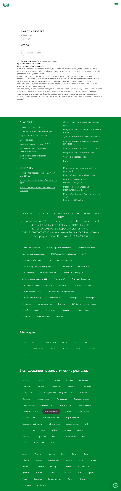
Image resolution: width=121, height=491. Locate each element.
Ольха (54, 436)
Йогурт (70, 479)
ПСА (85, 342)
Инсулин (59, 316)
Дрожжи (25, 473)
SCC (76, 342)
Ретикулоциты (28, 273)
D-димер (61, 304)
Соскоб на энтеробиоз (31, 291)
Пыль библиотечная (51, 418)
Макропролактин (45, 304)
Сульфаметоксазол (81, 399)
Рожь (84, 436)
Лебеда (55, 430)
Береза (57, 380)
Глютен (38, 454)
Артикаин (26, 386)
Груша (91, 473)
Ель (33, 430)
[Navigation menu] (116, 4)
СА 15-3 (53, 348)
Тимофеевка (39, 443)
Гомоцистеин (66, 310)
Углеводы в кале (43, 316)
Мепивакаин (56, 386)
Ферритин (63, 285)
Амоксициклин (44, 399)
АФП (24, 348)
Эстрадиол (50, 310)
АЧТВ (84, 254)
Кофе (63, 454)
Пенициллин (62, 399)
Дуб (86, 424)
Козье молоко (83, 466)
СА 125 (35, 342)
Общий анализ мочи (86, 248)
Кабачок (68, 466)
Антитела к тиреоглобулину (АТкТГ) (62, 291)
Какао (24, 479)
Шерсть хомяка (72, 424)
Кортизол (26, 316)
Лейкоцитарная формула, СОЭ (34, 279)
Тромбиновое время (30, 310)
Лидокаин (41, 386)
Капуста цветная (54, 479)
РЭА (24, 342)
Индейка (26, 466)
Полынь (69, 380)
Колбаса (83, 479)
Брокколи (38, 479)
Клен (43, 430)
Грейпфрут (41, 485)
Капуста (69, 460)
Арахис (25, 454)
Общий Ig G (27, 380)
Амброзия (83, 380)
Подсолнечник (70, 436)
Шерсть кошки (46, 405)
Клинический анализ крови (33, 254)
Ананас (39, 473)
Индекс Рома (38, 348)
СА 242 (77, 348)
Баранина (26, 485)
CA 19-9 (65, 342)
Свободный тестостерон (73, 273)
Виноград (54, 466)
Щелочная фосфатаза (31, 248)
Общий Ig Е (43, 380)
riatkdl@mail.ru (76, 200)
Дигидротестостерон (82, 285)
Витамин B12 (83, 266)
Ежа (23, 430)
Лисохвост (81, 430)
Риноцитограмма (54, 298)
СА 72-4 (65, 348)
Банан (74, 454)
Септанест (87, 386)
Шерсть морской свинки (32, 424)
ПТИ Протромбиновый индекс (63, 254)
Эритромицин (28, 405)
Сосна (25, 443)
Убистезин (83, 393)
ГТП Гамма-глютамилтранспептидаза (37, 285)
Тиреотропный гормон (31, 260)
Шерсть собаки (65, 405)
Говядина (40, 466)
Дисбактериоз (73, 298)
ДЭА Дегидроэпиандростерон (84, 304)
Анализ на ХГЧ (59, 279)
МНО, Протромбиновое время (59, 248)
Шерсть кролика (72, 418)
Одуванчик (41, 436)
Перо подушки (83, 411)
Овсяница (26, 436)
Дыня (86, 454)
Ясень (53, 443)
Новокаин (72, 386)
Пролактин (26, 304)
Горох (81, 460)
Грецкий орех (53, 460)
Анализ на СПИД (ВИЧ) (31, 298)
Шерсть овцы (54, 424)
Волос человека (51, 411)
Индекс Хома (83, 310)
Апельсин (52, 473)
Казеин (39, 460)
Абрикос (26, 460)
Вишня (93, 460)
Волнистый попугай (30, 411)
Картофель (67, 473)
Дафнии (67, 411)
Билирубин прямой (48, 273)
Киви (80, 473)
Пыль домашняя (84, 405)
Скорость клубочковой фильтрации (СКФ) (39, 266)
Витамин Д (67, 266)
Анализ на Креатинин (81, 279)
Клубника (51, 454)
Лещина (67, 430)
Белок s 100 (91, 348)
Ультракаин (27, 399)
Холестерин (91, 298)
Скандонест (27, 393)
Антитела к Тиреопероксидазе (60, 260)
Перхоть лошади (29, 418)
